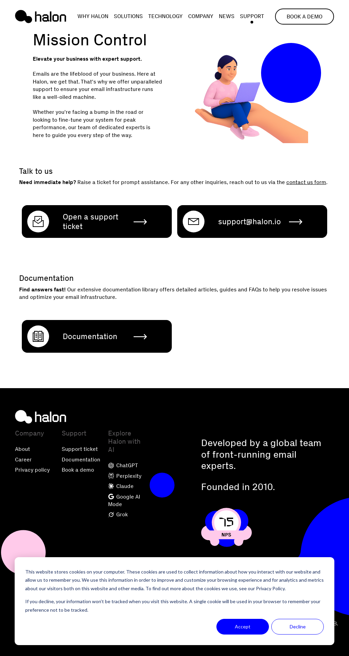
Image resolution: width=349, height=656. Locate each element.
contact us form (306, 182)
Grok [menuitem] (118, 514)
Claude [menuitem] (121, 486)
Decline (298, 626)
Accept (243, 626)
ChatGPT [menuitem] (123, 465)
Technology (165, 16)
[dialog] (174, 601)
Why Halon (92, 16)
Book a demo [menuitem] (78, 470)
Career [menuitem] (23, 459)
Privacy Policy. (271, 588)
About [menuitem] (22, 449)
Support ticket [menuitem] (80, 449)
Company (200, 16)
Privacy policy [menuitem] (32, 470)
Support (252, 16)
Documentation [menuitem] (81, 459)
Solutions (128, 16)
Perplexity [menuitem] (124, 476)
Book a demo (304, 16)
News (226, 16)
